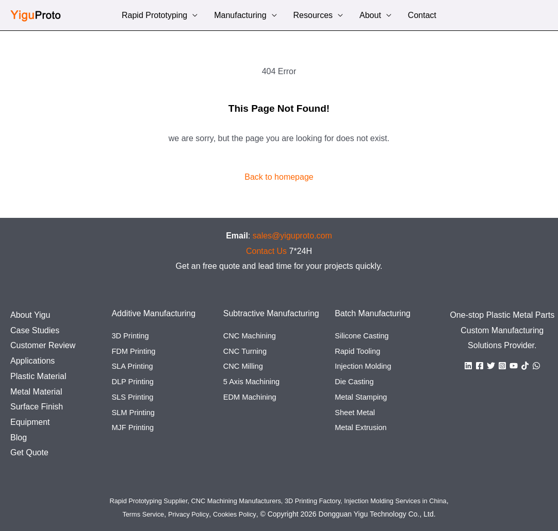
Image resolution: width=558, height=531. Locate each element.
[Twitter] (491, 366)
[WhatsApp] (536, 366)
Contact (422, 16)
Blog (18, 437)
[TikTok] (525, 366)
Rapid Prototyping (154, 16)
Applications (32, 360)
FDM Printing (135, 351)
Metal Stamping (363, 396)
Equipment (30, 422)
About (370, 16)
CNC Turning (247, 351)
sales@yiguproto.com (292, 235)
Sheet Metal (357, 412)
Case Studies (34, 330)
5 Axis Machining (254, 381)
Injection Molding (366, 366)
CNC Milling (245, 366)
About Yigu (30, 315)
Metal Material (36, 391)
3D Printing (131, 335)
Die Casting (356, 381)
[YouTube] (514, 366)
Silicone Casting (364, 335)
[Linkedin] (468, 366)
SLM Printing (135, 412)
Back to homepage (278, 177)
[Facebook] (479, 366)
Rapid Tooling (360, 351)
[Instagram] (502, 366)
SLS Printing (134, 396)
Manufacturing (240, 16)
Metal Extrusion (363, 427)
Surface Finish (36, 406)
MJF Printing (134, 427)
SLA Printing (134, 366)
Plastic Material (38, 376)
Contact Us (266, 251)
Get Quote (29, 452)
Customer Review (42, 345)
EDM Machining (252, 396)
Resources (313, 16)
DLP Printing (134, 381)
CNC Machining (252, 335)
